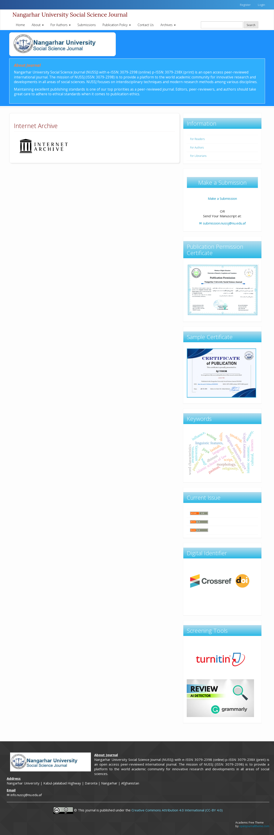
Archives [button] (168, 25)
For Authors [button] (60, 25)
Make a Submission (222, 198)
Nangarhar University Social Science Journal (70, 14)
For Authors (197, 147)
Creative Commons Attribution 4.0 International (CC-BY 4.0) (177, 810)
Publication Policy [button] (117, 25)
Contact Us (146, 25)
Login (261, 5)
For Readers (197, 139)
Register (245, 5)
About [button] (38, 25)
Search (251, 25)
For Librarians (198, 156)
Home (20, 25)
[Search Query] (222, 24)
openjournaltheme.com (254, 826)
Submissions (86, 25)
